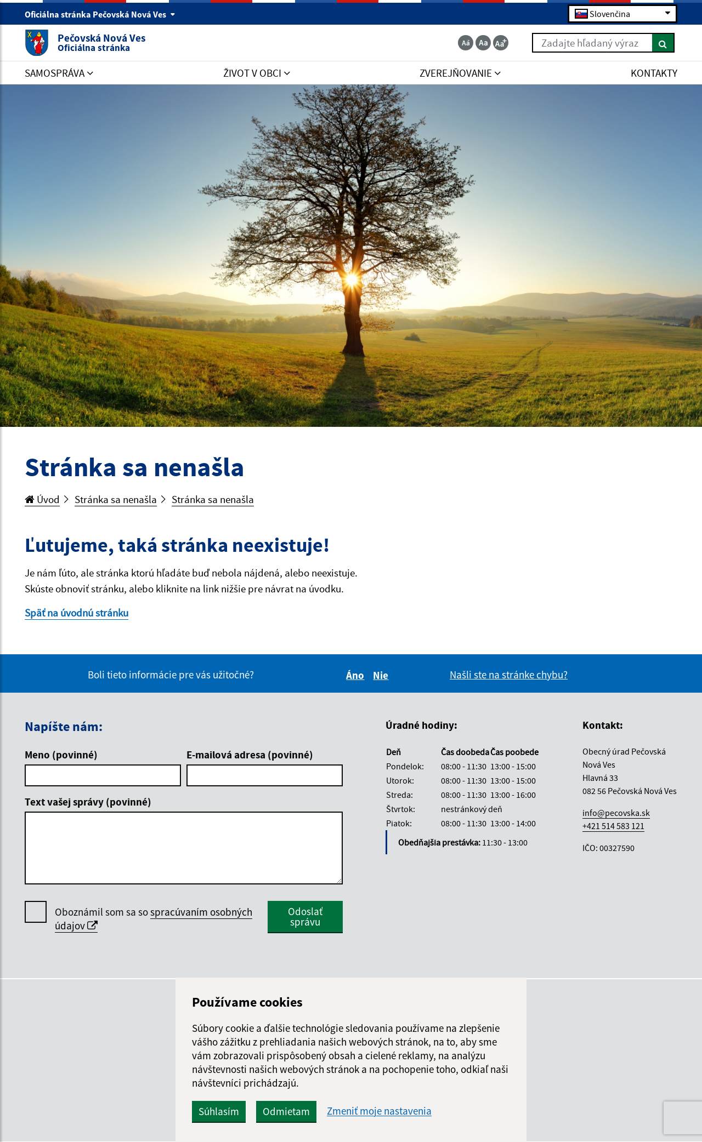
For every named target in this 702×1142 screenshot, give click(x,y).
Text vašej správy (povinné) (88, 801)
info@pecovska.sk (616, 812)
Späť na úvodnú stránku (76, 612)
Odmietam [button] (286, 1111)
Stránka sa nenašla (116, 499)
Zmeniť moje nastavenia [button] (379, 1111)
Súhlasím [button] (219, 1111)
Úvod (42, 499)
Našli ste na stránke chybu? (509, 674)
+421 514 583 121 (613, 825)
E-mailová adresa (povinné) (249, 754)
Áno (356, 675)
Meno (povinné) (61, 754)
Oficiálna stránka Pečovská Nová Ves (100, 14)
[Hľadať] (663, 43)
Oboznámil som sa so (153, 919)
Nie (382, 675)
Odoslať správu (305, 916)
